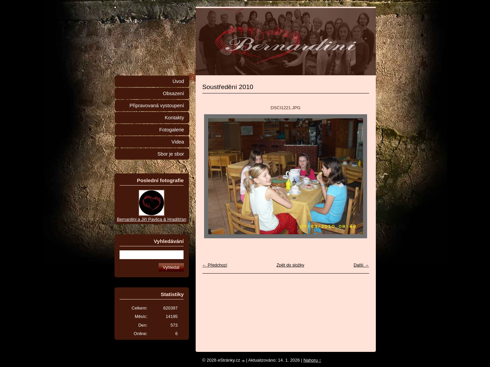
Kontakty (174, 117)
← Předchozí (214, 265)
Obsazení (173, 93)
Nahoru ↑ (312, 360)
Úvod (178, 81)
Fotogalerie (171, 129)
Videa (177, 142)
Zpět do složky (290, 265)
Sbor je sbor (170, 154)
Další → (361, 265)
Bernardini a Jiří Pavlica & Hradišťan (151, 219)
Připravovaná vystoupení (157, 105)
